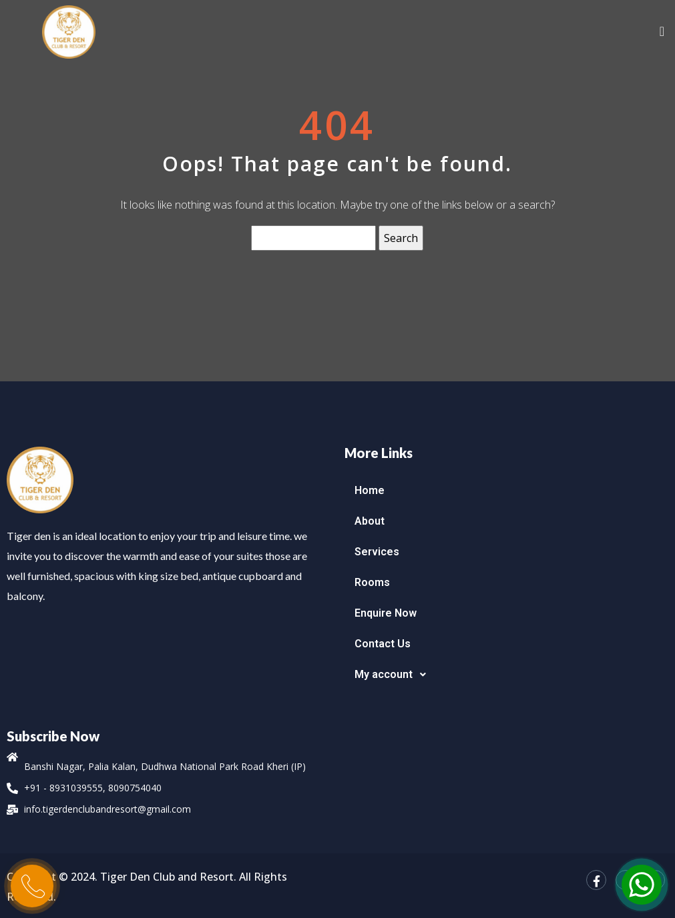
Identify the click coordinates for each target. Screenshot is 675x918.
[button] (507, 674)
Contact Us (383, 643)
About (370, 521)
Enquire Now (386, 613)
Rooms (372, 582)
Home (370, 490)
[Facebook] (596, 880)
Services (377, 551)
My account (394, 675)
